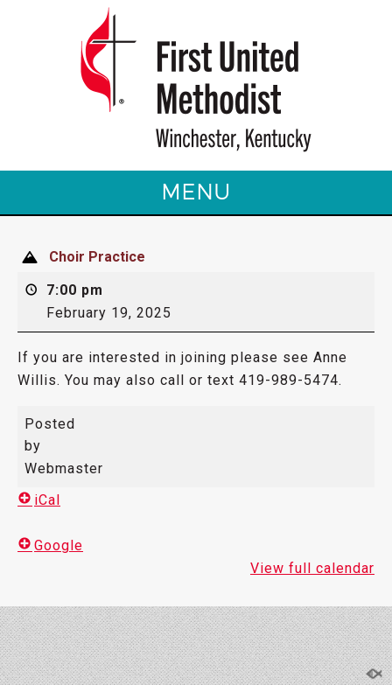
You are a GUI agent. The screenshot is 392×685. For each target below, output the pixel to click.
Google (50, 545)
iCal (39, 500)
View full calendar (312, 568)
